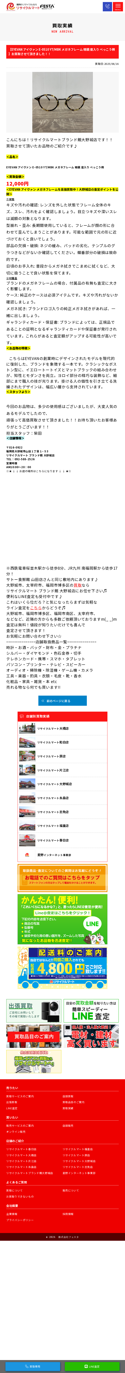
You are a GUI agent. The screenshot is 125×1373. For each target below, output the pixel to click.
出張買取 (11, 1102)
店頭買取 (68, 1096)
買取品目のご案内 (74, 1102)
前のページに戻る (55, 701)
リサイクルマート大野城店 (79, 1161)
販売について (71, 1190)
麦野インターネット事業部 (79, 1173)
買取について (14, 1190)
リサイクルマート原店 (76, 1155)
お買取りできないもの (20, 1196)
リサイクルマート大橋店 (21, 1155)
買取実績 (68, 1108)
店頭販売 (68, 1125)
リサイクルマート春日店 (21, 1149)
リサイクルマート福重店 (78, 1149)
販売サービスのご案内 (20, 1125)
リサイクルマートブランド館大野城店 (29, 1173)
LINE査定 (12, 1108)
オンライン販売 (16, 1132)
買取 (78, 585)
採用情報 (68, 1214)
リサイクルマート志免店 (78, 1167)
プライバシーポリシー (20, 1220)
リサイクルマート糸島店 (21, 1167)
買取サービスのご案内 (20, 1096)
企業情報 (11, 1214)
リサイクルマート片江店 (21, 1161)
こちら (36, 607)
